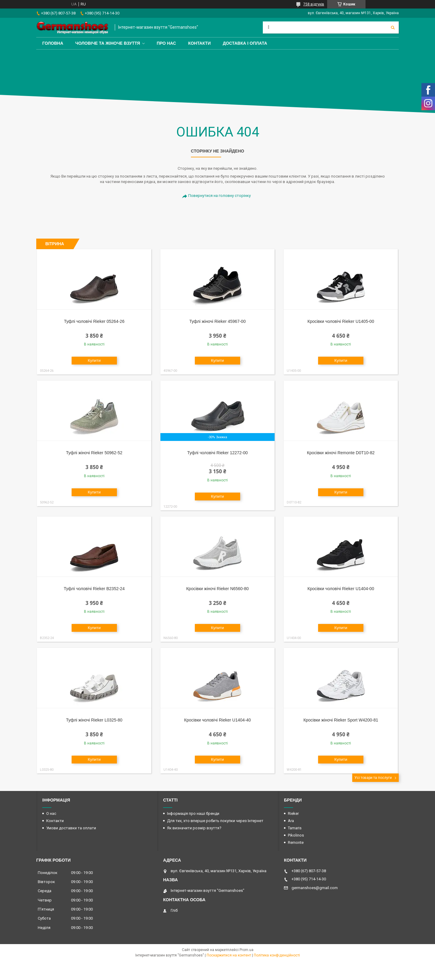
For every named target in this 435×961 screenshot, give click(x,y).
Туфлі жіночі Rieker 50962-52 (94, 452)
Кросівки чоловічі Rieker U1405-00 (341, 321)
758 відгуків (313, 4)
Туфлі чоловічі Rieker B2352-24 (94, 588)
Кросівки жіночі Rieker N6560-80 (217, 588)
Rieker (293, 813)
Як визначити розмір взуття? (194, 828)
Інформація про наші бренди (193, 813)
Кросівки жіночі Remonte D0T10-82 (341, 452)
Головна (52, 43)
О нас (51, 813)
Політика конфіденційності (277, 955)
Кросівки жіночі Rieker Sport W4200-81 (340, 720)
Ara (291, 820)
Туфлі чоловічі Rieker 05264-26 (94, 321)
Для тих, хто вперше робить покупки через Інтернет (215, 820)
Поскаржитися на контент (229, 955)
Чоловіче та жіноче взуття (107, 43)
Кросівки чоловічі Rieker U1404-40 (217, 720)
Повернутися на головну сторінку (219, 195)
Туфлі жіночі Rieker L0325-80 (94, 720)
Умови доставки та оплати (71, 828)
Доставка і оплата (245, 43)
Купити (94, 360)
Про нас (166, 43)
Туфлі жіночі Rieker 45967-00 (217, 321)
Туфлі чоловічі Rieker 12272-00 (217, 452)
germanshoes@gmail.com (315, 887)
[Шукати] (393, 27)
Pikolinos (296, 835)
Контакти (199, 43)
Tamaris (294, 828)
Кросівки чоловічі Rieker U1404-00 (341, 588)
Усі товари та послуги (373, 778)
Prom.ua (246, 950)
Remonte (296, 842)
